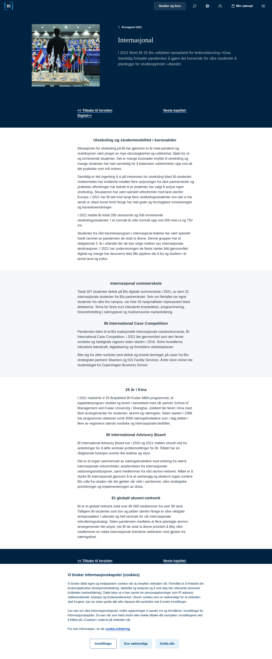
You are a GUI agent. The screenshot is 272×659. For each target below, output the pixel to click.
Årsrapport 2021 (129, 27)
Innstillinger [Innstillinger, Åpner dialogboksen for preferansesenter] (103, 644)
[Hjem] (9, 6)
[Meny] (263, 6)
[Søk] (194, 6)
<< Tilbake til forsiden (94, 110)
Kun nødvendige (136, 644)
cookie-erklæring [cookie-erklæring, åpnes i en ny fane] (118, 629)
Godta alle (167, 644)
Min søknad (242, 6)
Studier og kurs (170, 6)
